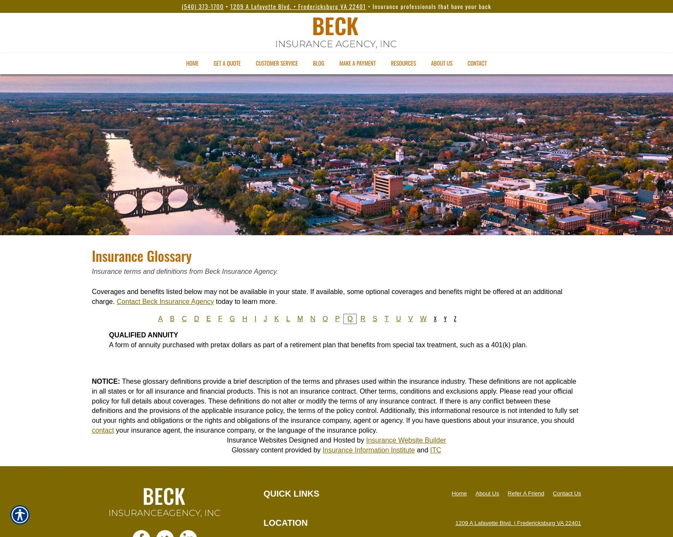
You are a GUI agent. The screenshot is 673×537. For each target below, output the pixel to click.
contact (103, 430)
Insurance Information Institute (369, 450)
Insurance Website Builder (406, 440)
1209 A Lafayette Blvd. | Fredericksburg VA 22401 (518, 523)
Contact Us (567, 493)
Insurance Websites (257, 440)
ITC (435, 450)
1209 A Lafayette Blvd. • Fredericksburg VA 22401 (298, 6)
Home (459, 493)
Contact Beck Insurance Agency (165, 301)
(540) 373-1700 (203, 6)
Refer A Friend (526, 493)
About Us (487, 493)
